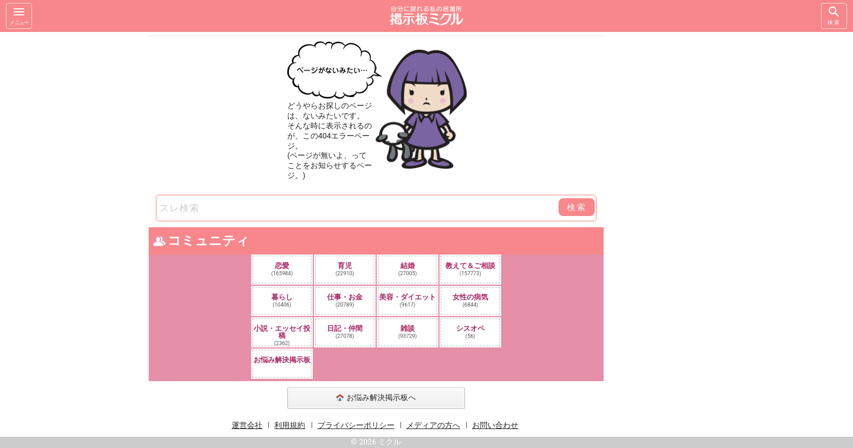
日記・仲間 (345, 331)
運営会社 (247, 425)
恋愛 (282, 269)
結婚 (407, 269)
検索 (834, 15)
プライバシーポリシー (356, 425)
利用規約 (289, 425)
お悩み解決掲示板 (282, 360)
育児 (344, 269)
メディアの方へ (433, 425)
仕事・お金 (345, 300)
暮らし (282, 300)
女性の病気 (470, 300)
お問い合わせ (495, 425)
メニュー (18, 15)
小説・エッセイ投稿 (282, 335)
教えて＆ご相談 (470, 269)
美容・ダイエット (407, 300)
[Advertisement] (687, 209)
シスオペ (470, 331)
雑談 (407, 331)
